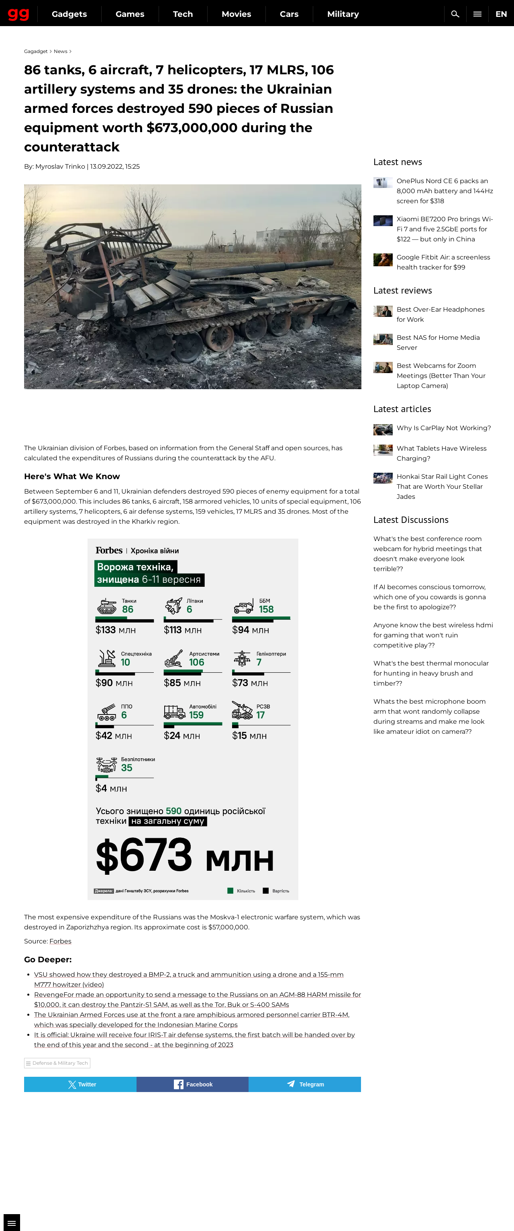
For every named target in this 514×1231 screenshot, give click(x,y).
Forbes (60, 941)
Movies (307, 14)
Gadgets (140, 14)
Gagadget (54, 10)
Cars (360, 14)
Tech (254, 14)
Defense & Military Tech (60, 1063)
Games (200, 14)
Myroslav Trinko (60, 166)
